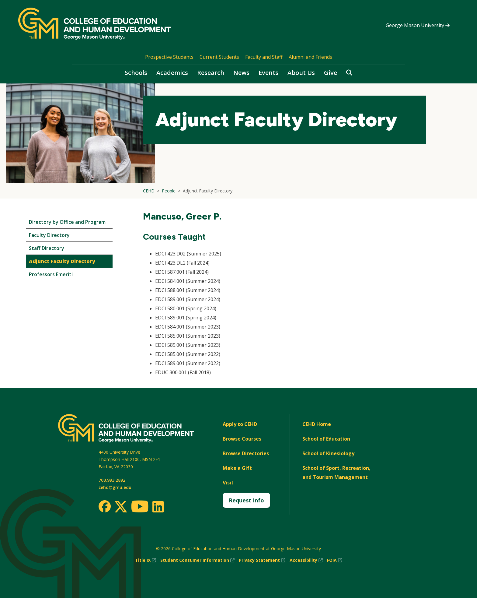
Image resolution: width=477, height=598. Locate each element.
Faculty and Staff (264, 57)
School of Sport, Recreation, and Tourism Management (336, 472)
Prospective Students (169, 57)
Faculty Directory (49, 235)
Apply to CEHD (240, 424)
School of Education (326, 438)
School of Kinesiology (328, 453)
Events (268, 73)
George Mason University (418, 25)
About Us (301, 73)
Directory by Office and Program (67, 222)
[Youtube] (140, 507)
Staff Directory (46, 248)
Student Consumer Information (197, 560)
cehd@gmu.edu (115, 487)
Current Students (219, 57)
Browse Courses (242, 438)
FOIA (334, 560)
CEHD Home (316, 424)
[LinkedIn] (158, 506)
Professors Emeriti (51, 274)
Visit (228, 482)
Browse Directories (246, 453)
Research (210, 73)
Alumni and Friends (310, 57)
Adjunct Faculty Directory (62, 261)
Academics (172, 73)
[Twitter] (121, 507)
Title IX (145, 560)
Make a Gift (237, 468)
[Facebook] (105, 506)
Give (330, 73)
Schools (136, 73)
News (241, 73)
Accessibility (306, 560)
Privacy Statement (262, 560)
